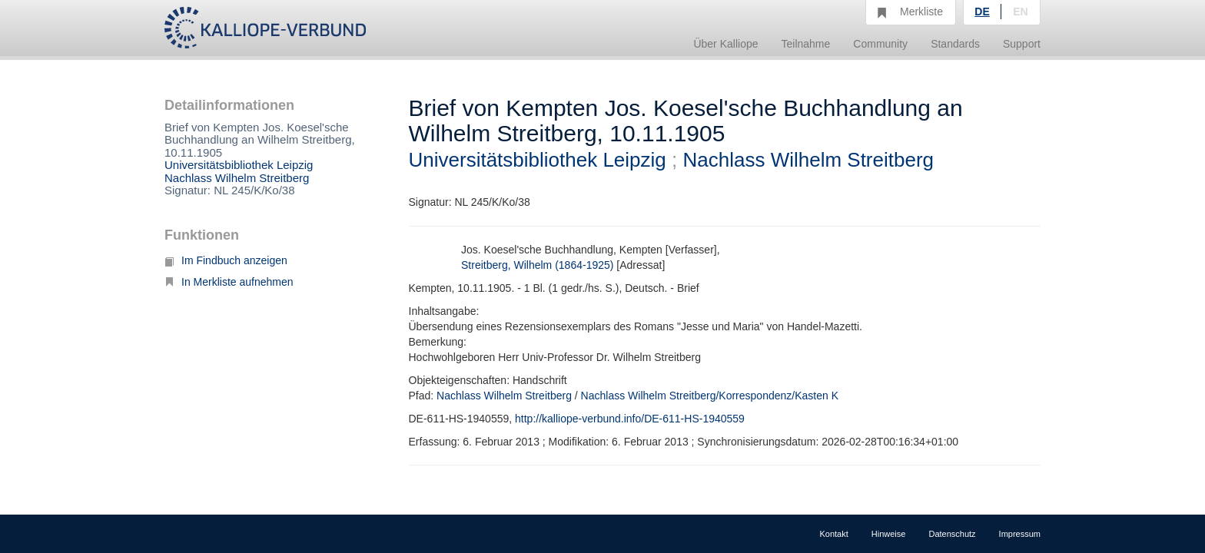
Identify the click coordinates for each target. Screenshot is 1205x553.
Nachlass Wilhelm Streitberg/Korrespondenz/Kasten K (709, 395)
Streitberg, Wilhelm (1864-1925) (537, 265)
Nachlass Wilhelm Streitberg (236, 177)
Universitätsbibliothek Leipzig (238, 164)
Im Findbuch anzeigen (225, 260)
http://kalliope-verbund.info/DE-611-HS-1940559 (630, 418)
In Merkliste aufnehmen (229, 282)
